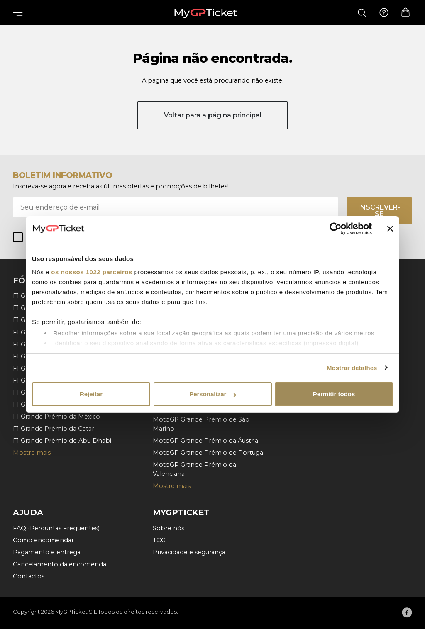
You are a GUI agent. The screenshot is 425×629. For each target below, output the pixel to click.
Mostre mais (32, 452)
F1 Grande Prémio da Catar (53, 428)
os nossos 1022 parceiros (91, 271)
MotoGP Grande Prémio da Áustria (205, 440)
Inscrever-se (379, 210)
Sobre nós (168, 528)
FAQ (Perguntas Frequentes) (56, 528)
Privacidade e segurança (189, 552)
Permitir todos (334, 393)
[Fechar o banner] (390, 229)
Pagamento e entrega (47, 552)
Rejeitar (91, 393)
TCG (159, 540)
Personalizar (212, 393)
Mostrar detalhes (352, 367)
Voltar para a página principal (212, 115)
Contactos (28, 576)
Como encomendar (43, 540)
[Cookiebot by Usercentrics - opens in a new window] (335, 228)
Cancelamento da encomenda (59, 564)
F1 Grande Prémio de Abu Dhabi (62, 440)
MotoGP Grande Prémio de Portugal (209, 452)
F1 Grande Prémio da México (56, 416)
